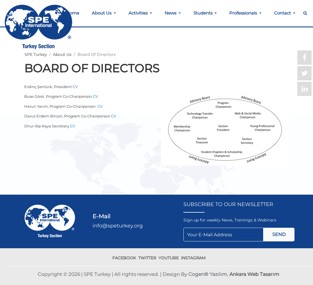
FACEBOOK (125, 257)
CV (75, 86)
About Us (62, 54)
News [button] (171, 13)
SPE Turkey (35, 54)
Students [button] (203, 13)
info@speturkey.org (118, 226)
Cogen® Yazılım (208, 274)
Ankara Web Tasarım (255, 274)
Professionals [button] (243, 13)
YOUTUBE (169, 257)
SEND (279, 234)
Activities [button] (138, 13)
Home (72, 13)
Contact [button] (283, 13)
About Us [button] (102, 13)
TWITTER (148, 257)
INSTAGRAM (194, 257)
